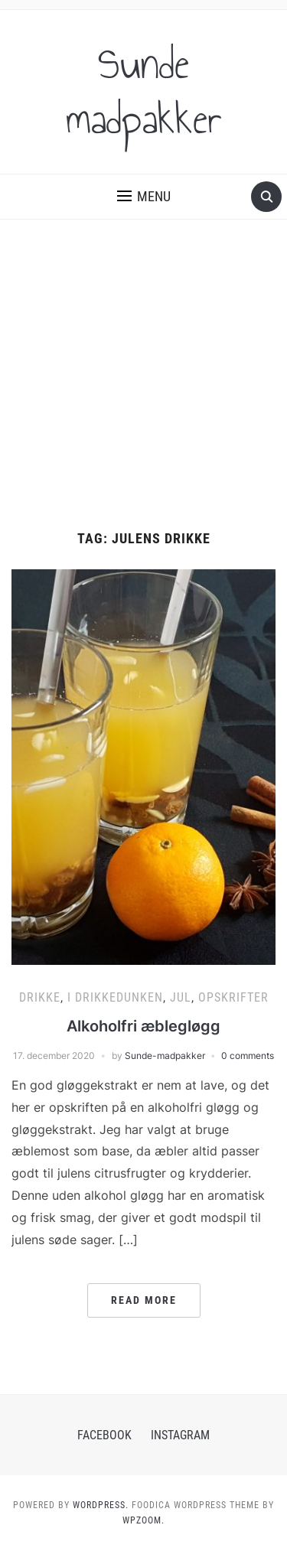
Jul (180, 997)
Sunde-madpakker (165, 1055)
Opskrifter (233, 997)
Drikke (39, 997)
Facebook (104, 1435)
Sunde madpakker (144, 91)
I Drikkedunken (115, 997)
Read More (144, 1300)
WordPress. (101, 1505)
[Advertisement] (143, 375)
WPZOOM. (143, 1520)
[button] (144, 197)
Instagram (180, 1435)
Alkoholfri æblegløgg (143, 1026)
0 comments (247, 1055)
